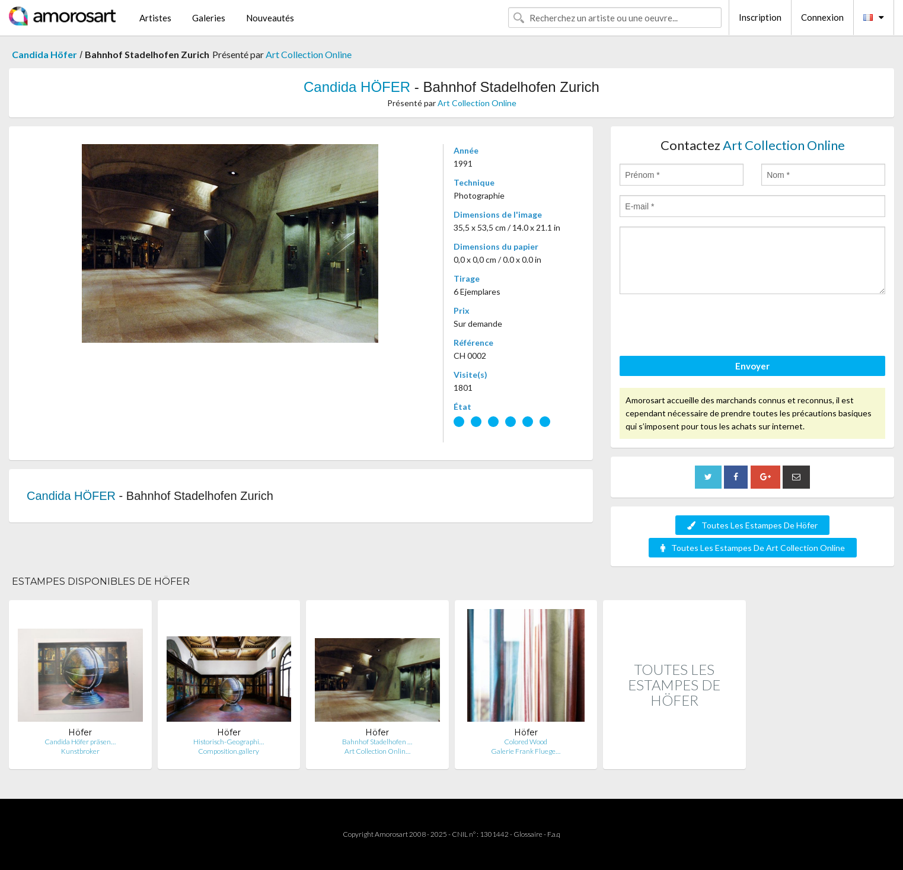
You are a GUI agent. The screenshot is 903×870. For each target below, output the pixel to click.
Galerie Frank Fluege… (525, 751)
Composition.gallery (228, 751)
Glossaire (528, 834)
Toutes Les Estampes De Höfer (752, 525)
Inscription (760, 17)
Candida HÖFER (357, 87)
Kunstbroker (80, 751)
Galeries (208, 17)
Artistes (155, 17)
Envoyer (752, 366)
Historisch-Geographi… (228, 741)
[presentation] (710, 327)
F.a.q (553, 834)
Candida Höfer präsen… (80, 741)
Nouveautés (270, 17)
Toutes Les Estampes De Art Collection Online (753, 548)
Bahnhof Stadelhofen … (377, 741)
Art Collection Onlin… (377, 751)
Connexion (822, 17)
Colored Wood (525, 741)
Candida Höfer (44, 54)
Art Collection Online (309, 54)
